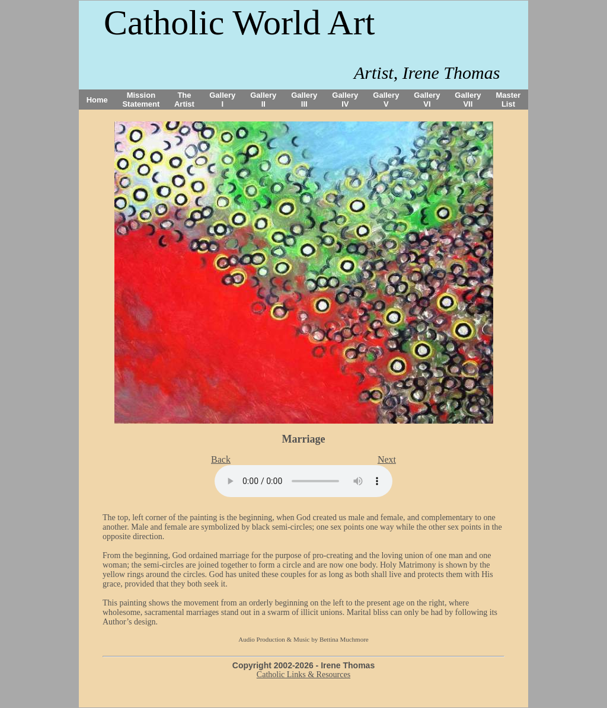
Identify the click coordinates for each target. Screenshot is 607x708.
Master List (508, 99)
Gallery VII (468, 99)
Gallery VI (427, 99)
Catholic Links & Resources (303, 674)
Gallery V (386, 99)
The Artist (184, 99)
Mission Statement (140, 99)
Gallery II (263, 99)
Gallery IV (345, 99)
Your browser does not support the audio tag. (303, 481)
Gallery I (222, 99)
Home (97, 99)
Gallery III (304, 99)
